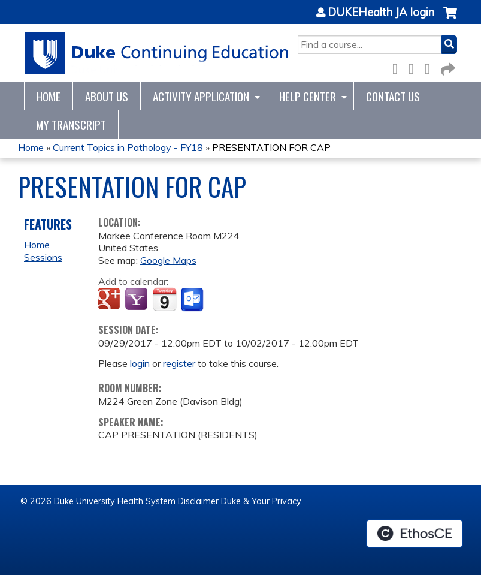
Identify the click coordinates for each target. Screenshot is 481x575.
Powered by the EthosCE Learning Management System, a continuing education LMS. (414, 533)
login (140, 363)
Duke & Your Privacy (261, 501)
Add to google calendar (110, 300)
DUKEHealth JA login (381, 12)
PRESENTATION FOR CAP (271, 147)
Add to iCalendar (164, 299)
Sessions (43, 257)
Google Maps (168, 260)
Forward (447, 67)
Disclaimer (198, 501)
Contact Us (393, 96)
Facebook (398, 67)
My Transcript (71, 124)
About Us (106, 96)
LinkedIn (431, 67)
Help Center (307, 96)
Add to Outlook (193, 300)
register (179, 363)
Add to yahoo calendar (137, 300)
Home (48, 96)
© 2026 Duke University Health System (98, 501)
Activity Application (201, 96)
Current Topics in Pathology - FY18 (128, 147)
